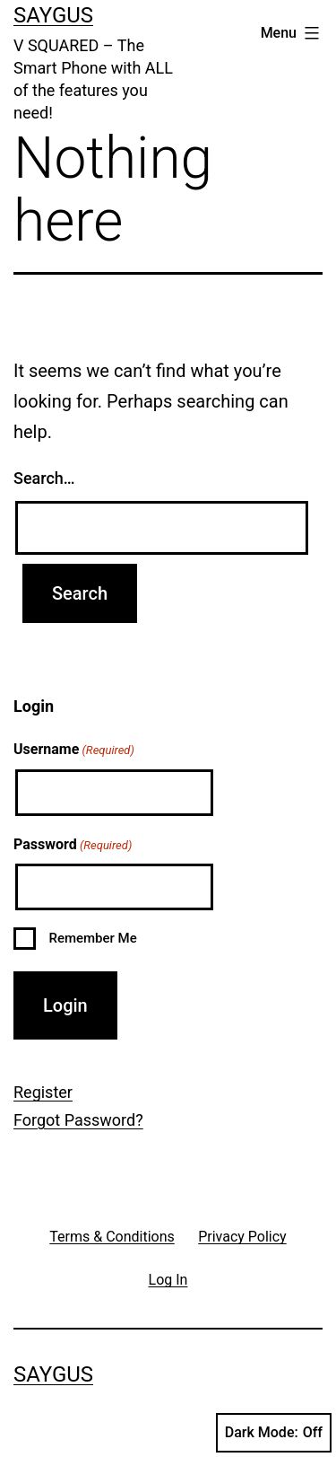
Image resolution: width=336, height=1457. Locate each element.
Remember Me (92, 938)
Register (43, 1092)
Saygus (53, 15)
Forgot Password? (78, 1119)
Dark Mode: (274, 1433)
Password (72, 846)
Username (73, 750)
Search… (44, 478)
